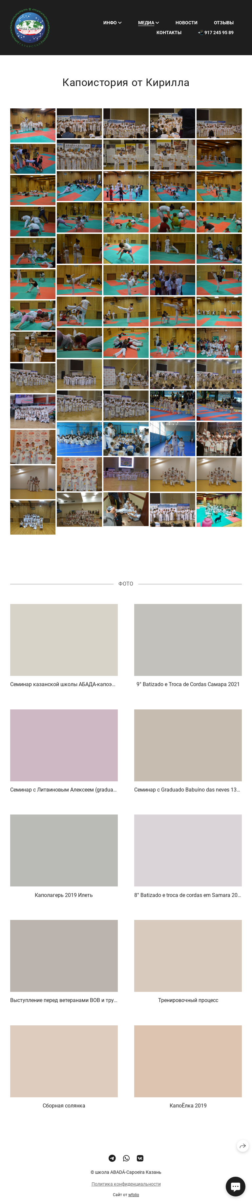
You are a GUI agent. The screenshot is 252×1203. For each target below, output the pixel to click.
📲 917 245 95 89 (216, 32)
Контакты (169, 32)
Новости (187, 22)
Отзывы (224, 22)
